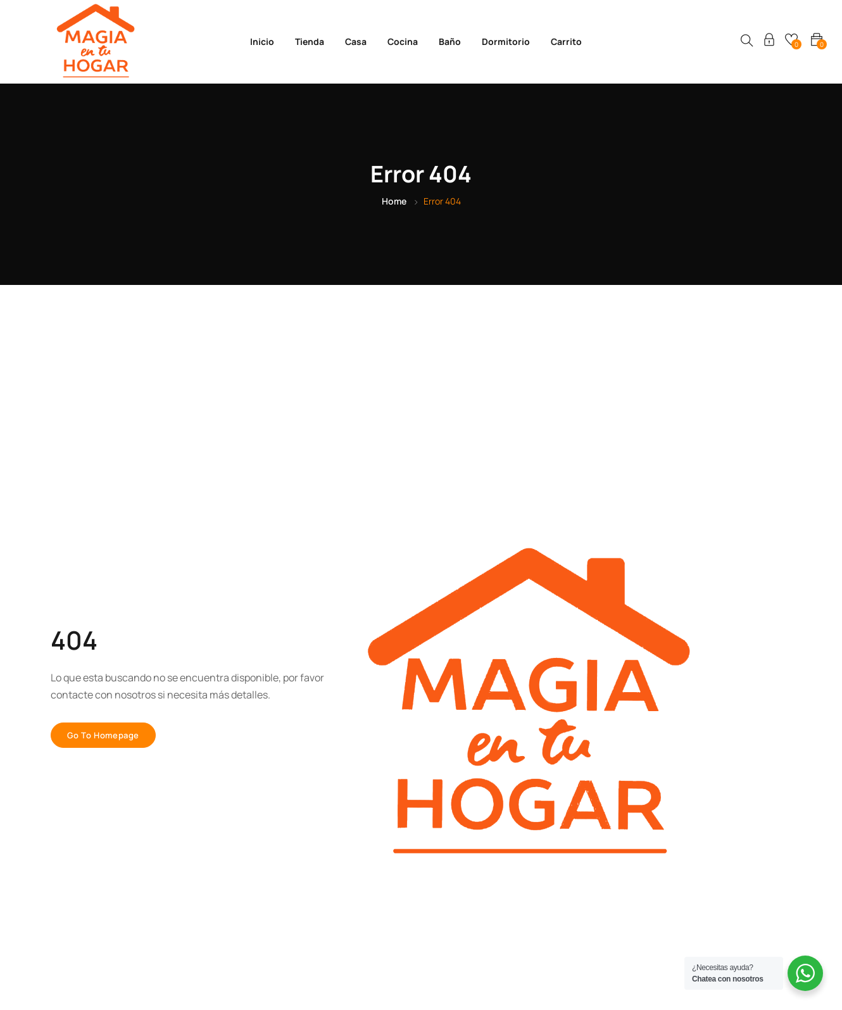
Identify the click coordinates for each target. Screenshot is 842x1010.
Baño (450, 41)
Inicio (262, 41)
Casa (356, 41)
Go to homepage (103, 735)
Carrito (566, 41)
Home (394, 201)
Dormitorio (506, 41)
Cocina (402, 41)
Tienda (309, 41)
